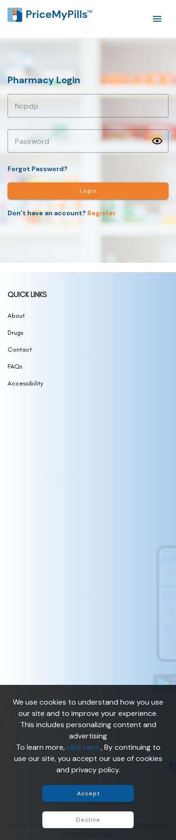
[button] (157, 141)
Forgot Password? (38, 169)
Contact (20, 349)
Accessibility (25, 383)
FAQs (15, 366)
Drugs (15, 333)
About (16, 316)
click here (84, 747)
